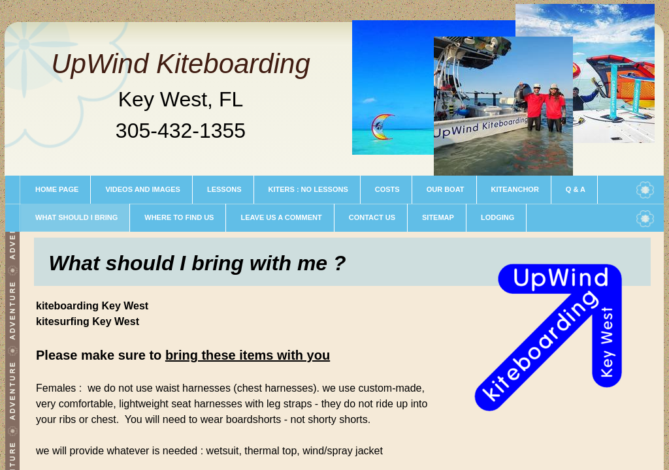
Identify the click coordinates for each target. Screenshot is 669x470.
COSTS (387, 189)
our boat (446, 189)
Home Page (56, 189)
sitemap (438, 217)
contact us (372, 217)
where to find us (179, 217)
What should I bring (76, 217)
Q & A (575, 189)
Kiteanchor (515, 189)
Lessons (224, 189)
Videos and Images (142, 189)
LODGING (497, 217)
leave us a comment (280, 217)
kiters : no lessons (308, 189)
